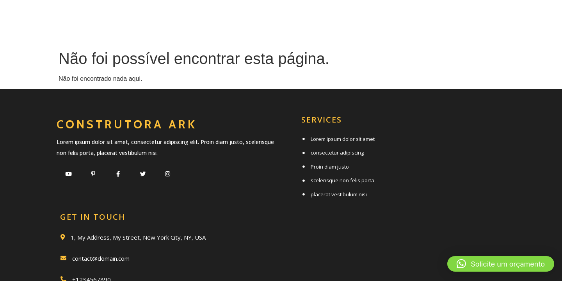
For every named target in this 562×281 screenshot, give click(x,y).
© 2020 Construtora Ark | (258, 234)
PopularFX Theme (313, 234)
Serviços (241, 16)
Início (184, 16)
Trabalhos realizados (424, 16)
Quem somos (314, 16)
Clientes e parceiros (327, 33)
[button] (500, 264)
